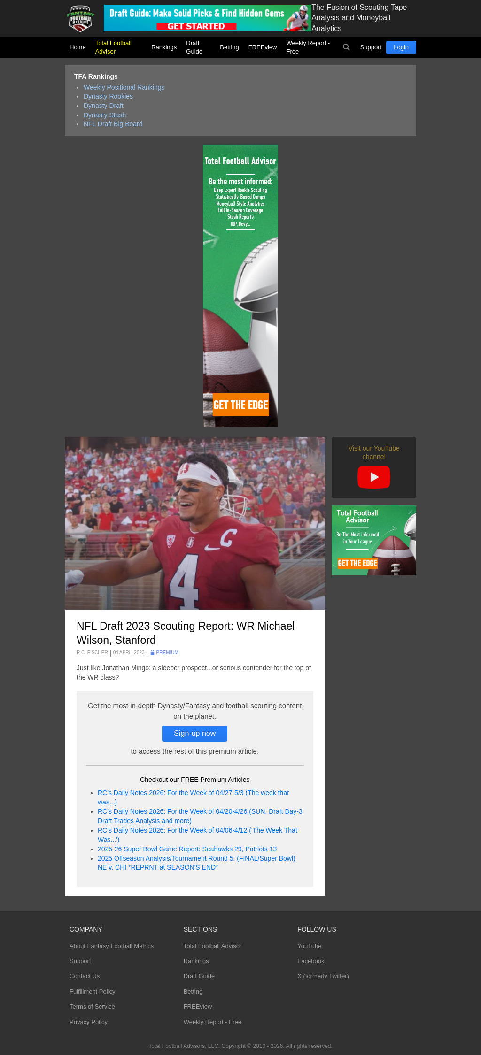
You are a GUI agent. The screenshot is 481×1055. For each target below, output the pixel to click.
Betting (229, 47)
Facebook (310, 960)
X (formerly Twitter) (323, 975)
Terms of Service (92, 1006)
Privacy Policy (89, 1021)
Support (371, 47)
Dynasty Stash (105, 115)
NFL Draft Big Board (113, 124)
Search (347, 47)
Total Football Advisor (113, 47)
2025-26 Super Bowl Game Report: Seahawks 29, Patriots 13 (187, 849)
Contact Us (85, 975)
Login (401, 47)
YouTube (309, 945)
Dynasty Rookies (108, 96)
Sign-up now (195, 733)
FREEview (262, 47)
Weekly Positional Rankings (124, 87)
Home (78, 47)
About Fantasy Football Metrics (112, 945)
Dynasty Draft (104, 105)
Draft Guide (194, 47)
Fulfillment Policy (93, 991)
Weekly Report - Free (308, 47)
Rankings (164, 47)
